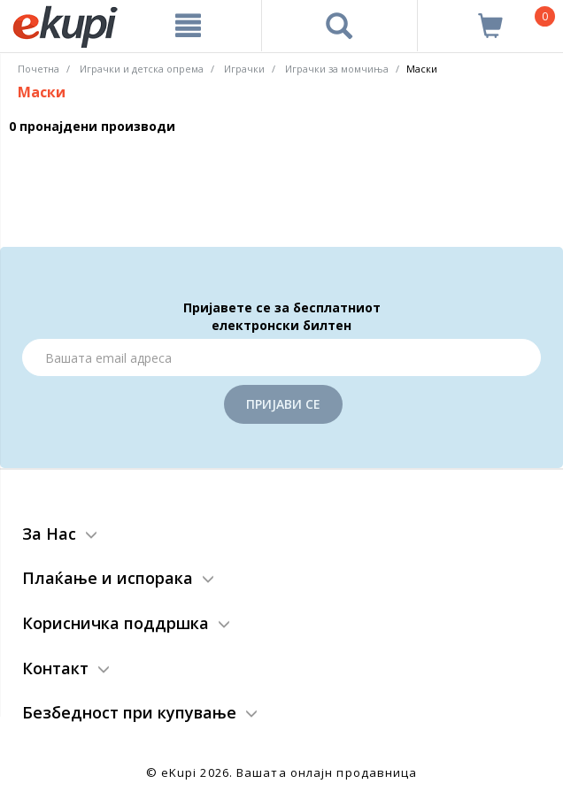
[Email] (281, 357)
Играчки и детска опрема (142, 68)
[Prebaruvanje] (339, 25)
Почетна (38, 68)
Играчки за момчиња (337, 68)
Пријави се (283, 404)
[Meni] (188, 25)
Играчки (244, 68)
